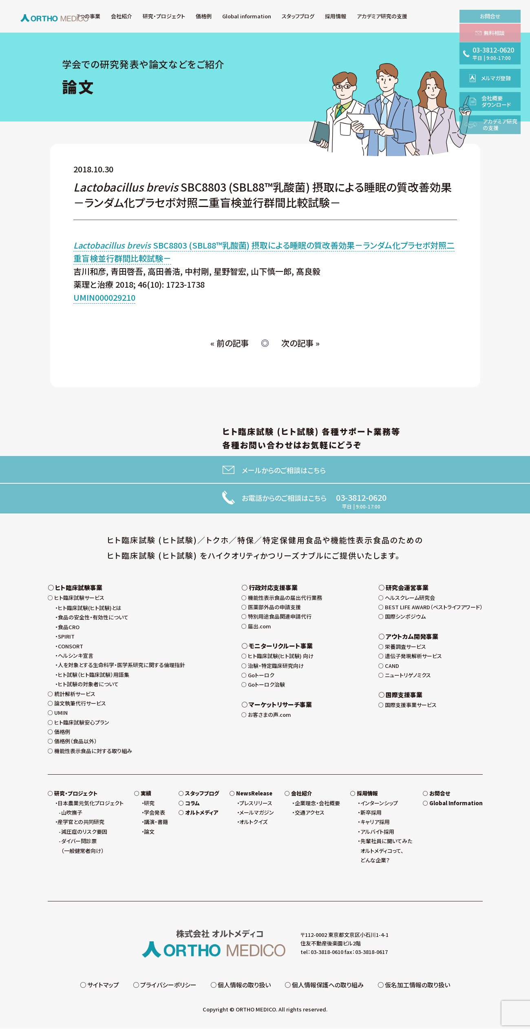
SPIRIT (66, 638)
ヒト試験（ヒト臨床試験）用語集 (93, 677)
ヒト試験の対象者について (88, 686)
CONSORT (70, 648)
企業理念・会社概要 (317, 805)
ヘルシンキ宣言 (75, 657)
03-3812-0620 (361, 497)
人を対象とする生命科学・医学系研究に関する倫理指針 (121, 667)
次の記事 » (300, 343)
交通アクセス (310, 814)
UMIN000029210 (104, 297)
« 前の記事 (229, 343)
